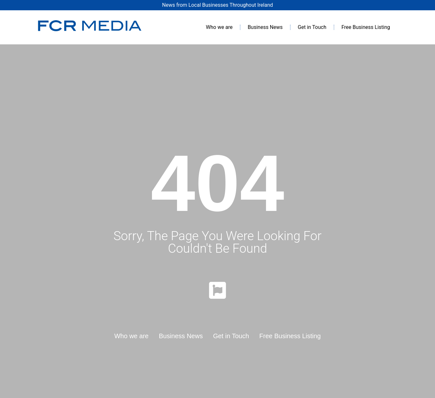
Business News (265, 27)
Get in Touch (312, 27)
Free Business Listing (366, 27)
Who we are (219, 27)
